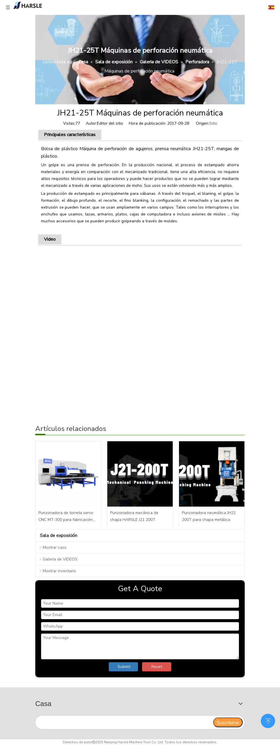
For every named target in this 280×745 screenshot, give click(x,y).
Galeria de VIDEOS (60, 559)
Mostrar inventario (59, 571)
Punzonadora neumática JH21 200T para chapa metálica (209, 516)
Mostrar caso (55, 547)
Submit (124, 666)
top (268, 720)
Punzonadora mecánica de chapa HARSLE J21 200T (134, 516)
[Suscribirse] (228, 722)
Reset (156, 666)
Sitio (213, 123)
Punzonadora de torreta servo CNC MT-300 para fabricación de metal (65, 516)
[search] (124, 722)
